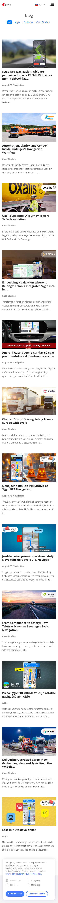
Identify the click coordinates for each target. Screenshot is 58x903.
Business (28, 22)
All (9, 22)
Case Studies (43, 22)
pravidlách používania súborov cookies (23, 874)
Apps (17, 22)
